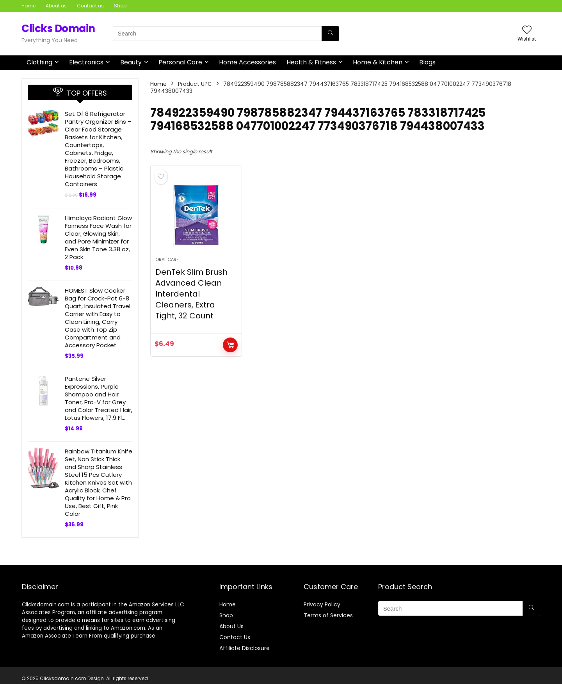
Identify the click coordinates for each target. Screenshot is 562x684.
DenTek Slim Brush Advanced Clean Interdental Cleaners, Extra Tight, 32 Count (191, 293)
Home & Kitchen (377, 62)
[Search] (330, 33)
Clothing (39, 62)
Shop (120, 5)
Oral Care (167, 259)
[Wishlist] (527, 30)
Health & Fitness (311, 62)
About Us (231, 626)
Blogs (427, 62)
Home (28, 5)
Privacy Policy (322, 604)
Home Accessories (247, 62)
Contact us (90, 5)
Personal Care (180, 62)
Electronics (86, 62)
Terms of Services (328, 615)
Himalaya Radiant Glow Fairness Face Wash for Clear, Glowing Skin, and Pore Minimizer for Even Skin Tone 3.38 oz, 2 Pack (98, 237)
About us (56, 5)
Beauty (131, 62)
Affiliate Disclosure (244, 648)
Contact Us (234, 637)
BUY (230, 345)
